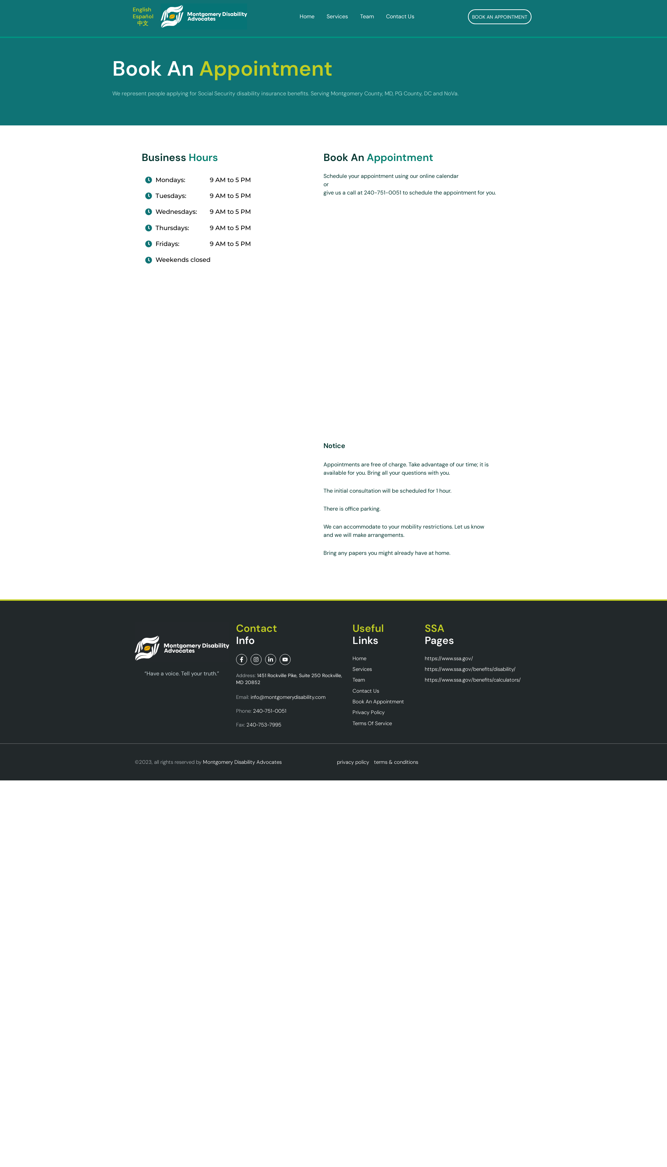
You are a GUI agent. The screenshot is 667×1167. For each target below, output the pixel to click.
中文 (142, 23)
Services (337, 16)
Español (143, 16)
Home (307, 16)
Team (367, 16)
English (142, 9)
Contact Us (400, 16)
